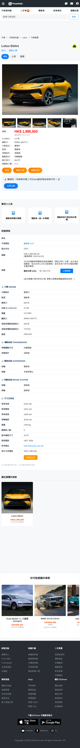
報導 (22, 56)
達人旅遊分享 (7, 702)
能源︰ (5, 149)
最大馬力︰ (7, 160)
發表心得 (13, 50)
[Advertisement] (40, 550)
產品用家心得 (34, 671)
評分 (3, 50)
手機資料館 (33, 663)
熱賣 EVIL (32, 706)
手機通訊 (59, 663)
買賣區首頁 (60, 654)
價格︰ (5, 131)
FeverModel (7, 663)
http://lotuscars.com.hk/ (34, 446)
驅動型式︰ (7, 156)
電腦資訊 (59, 667)
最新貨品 (32, 690)
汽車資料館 (6, 11)
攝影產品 (59, 659)
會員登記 (59, 698)
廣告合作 (59, 694)
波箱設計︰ (7, 153)
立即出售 (11, 186)
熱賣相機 (32, 694)
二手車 (23, 11)
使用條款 (59, 702)
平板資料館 (33, 667)
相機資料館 (33, 654)
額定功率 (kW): (30, 271)
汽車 (3, 37)
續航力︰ (6, 142)
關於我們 (59, 686)
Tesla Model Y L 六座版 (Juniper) (17, 620)
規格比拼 (35, 170)
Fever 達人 (6, 659)
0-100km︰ (6, 139)
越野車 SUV (29, 243)
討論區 (4, 671)
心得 (14, 56)
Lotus (24, 37)
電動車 (41, 11)
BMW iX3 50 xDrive (50, 618)
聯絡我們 (59, 690)
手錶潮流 (59, 675)
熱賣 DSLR (33, 702)
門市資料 (32, 686)
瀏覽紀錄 (74, 11)
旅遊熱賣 (5, 690)
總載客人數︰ (8, 164)
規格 (5, 56)
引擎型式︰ (7, 146)
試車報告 (57, 11)
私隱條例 (59, 706)
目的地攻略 (6, 694)
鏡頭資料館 (33, 659)
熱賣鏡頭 (32, 698)
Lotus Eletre (17, 516)
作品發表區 (6, 667)
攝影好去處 (6, 686)
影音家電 (59, 671)
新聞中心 (5, 654)
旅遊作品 (5, 698)
